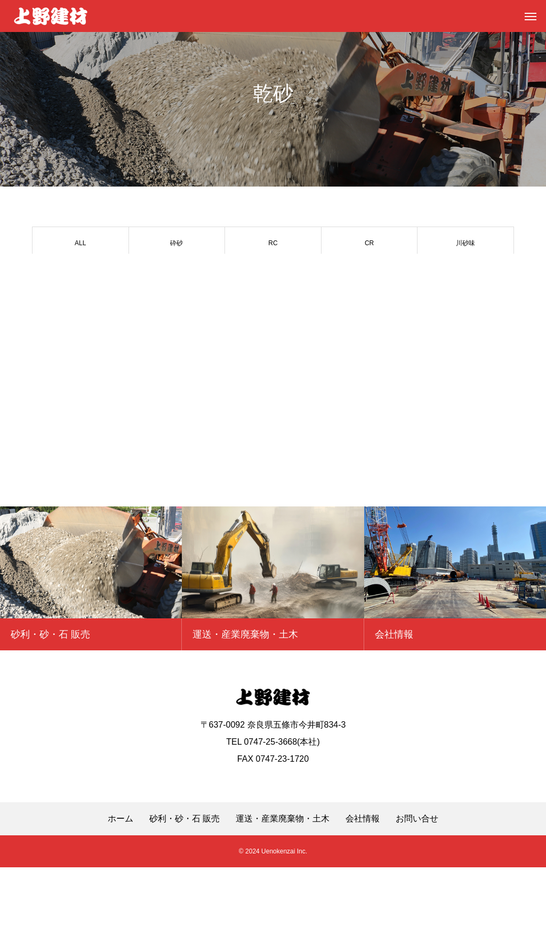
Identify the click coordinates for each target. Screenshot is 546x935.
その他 (176, 306)
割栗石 (80, 306)
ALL (80, 243)
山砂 (80, 274)
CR (369, 243)
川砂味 (465, 243)
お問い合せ (417, 886)
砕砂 (176, 243)
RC (272, 243)
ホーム (120, 886)
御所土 (369, 274)
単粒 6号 (176, 274)
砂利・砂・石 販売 (184, 886)
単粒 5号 (273, 274)
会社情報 (363, 886)
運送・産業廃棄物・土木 (283, 886)
